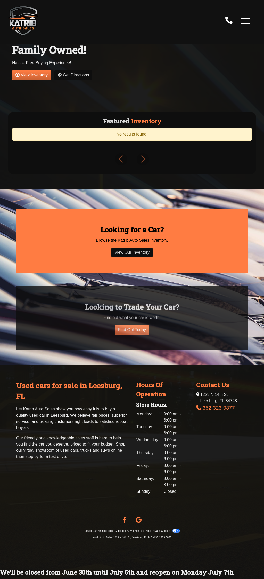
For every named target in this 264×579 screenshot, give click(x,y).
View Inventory (31, 75)
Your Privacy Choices (163, 530)
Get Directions (73, 75)
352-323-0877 (219, 408)
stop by (32, 456)
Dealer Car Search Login (98, 530)
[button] (245, 20)
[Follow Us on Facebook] (124, 520)
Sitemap (139, 530)
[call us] (229, 21)
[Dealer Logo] (23, 21)
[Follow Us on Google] (139, 520)
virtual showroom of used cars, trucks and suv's (66, 450)
